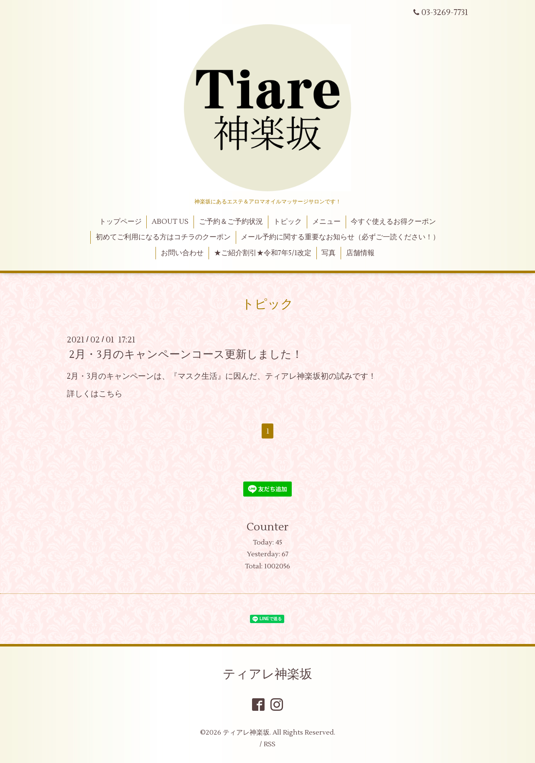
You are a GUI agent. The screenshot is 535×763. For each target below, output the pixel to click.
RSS (269, 744)
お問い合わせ (182, 253)
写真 (328, 253)
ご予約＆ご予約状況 (231, 221)
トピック (287, 221)
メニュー (326, 221)
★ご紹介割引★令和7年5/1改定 (262, 253)
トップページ (120, 221)
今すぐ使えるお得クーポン (393, 221)
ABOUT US (170, 221)
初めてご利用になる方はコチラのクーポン (163, 237)
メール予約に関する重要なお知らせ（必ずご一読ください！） (340, 237)
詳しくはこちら (94, 394)
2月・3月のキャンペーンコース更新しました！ (186, 354)
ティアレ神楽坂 (267, 674)
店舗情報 (360, 253)
